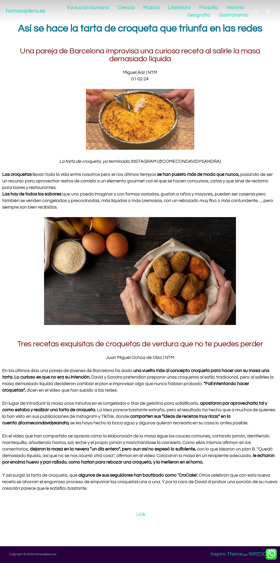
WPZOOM (260, 554)
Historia (235, 7)
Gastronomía (233, 15)
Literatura (179, 7)
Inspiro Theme (227, 554)
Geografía (198, 15)
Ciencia (126, 7)
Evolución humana (88, 7)
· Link (140, 514)
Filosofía (208, 7)
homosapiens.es (29, 11)
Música (151, 7)
